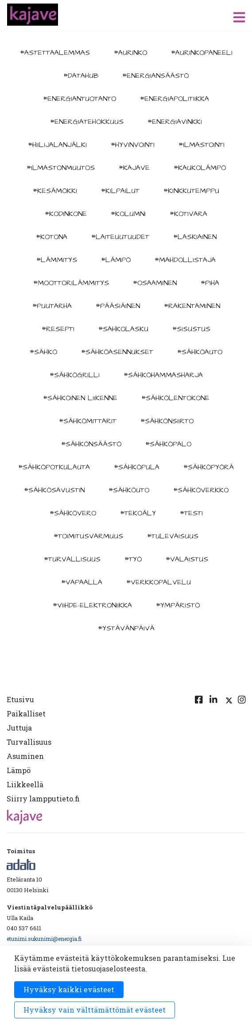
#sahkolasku (123, 329)
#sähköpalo (168, 444)
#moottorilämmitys (71, 283)
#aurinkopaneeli (202, 53)
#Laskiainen (195, 237)
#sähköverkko (201, 490)
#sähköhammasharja (163, 375)
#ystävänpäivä (126, 628)
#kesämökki (55, 191)
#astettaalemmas (55, 53)
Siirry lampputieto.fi (43, 798)
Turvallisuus (29, 742)
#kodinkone (66, 214)
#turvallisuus (72, 559)
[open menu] (239, 17)
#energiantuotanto (79, 99)
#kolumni (128, 214)
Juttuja (19, 727)
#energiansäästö (155, 76)
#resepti (58, 329)
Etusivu (20, 699)
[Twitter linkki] (228, 751)
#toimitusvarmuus (88, 536)
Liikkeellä (25, 784)
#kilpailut (120, 191)
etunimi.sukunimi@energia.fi (44, 938)
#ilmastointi (201, 145)
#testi (191, 513)
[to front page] (32, 14)
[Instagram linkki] (242, 751)
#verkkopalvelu (158, 582)
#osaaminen (155, 283)
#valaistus (187, 559)
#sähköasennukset (117, 352)
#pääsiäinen (118, 306)
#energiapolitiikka (174, 99)
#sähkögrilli (75, 375)
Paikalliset (26, 713)
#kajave (134, 168)
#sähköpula (136, 467)
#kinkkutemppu (191, 191)
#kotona (51, 237)
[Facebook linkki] (199, 751)
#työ (133, 559)
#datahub (80, 76)
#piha (210, 283)
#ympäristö (178, 605)
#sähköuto (129, 490)
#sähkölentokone (175, 398)
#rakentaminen (192, 306)
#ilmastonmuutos (61, 168)
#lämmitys (56, 260)
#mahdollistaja (185, 260)
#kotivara (188, 214)
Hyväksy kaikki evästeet (68, 989)
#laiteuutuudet (120, 237)
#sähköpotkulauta (54, 467)
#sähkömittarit (87, 421)
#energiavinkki (174, 122)
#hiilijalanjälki (57, 145)
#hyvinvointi (133, 145)
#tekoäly (138, 513)
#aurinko (130, 53)
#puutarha (52, 306)
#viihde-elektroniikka (92, 605)
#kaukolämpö (200, 168)
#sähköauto (199, 352)
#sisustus (191, 329)
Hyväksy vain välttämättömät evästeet (94, 1009)
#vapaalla (81, 582)
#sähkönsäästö (91, 444)
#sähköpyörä (208, 467)
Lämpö (19, 770)
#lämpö (116, 260)
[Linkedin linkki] (213, 751)
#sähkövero (73, 513)
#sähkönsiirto (167, 421)
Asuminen (25, 756)
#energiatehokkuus (87, 122)
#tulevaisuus (172, 536)
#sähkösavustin (54, 490)
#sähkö (43, 352)
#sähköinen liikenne (80, 398)
